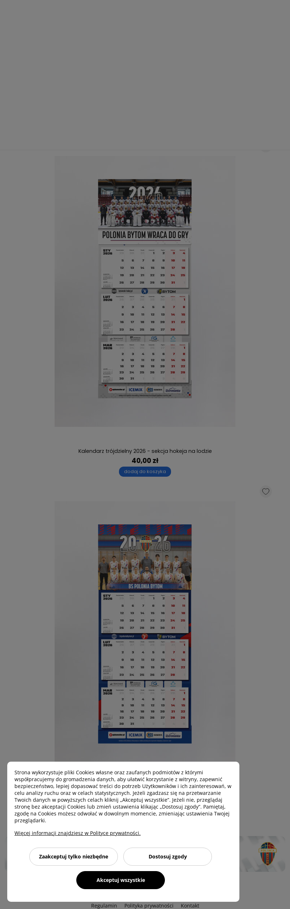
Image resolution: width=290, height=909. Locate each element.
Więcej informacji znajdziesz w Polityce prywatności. (77, 833)
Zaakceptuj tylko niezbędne (73, 856)
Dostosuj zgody (168, 856)
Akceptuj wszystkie (121, 879)
